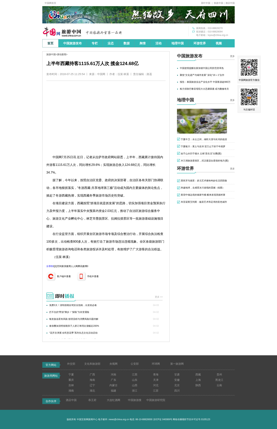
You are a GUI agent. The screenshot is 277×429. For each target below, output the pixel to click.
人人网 (74, 266)
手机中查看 (93, 276)
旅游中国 (51, 54)
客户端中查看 (64, 276)
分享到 (49, 266)
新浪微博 (66, 266)
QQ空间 (57, 266)
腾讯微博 (82, 266)
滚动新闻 (61, 54)
